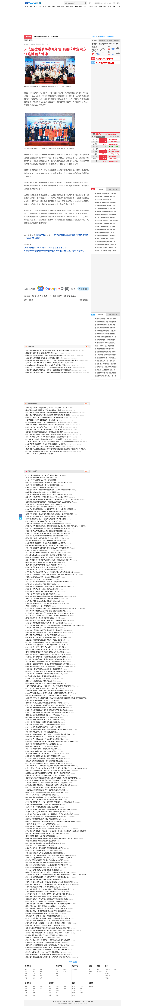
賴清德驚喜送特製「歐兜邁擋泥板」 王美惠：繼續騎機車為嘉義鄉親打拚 (51, 360)
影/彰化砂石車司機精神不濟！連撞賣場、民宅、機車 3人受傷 (47, 933)
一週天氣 (107, 971)
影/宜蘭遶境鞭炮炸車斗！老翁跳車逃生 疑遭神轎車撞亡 (45, 659)
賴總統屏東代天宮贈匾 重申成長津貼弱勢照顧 (110, 233)
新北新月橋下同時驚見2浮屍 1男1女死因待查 (42, 807)
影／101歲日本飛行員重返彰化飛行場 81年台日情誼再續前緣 (47, 616)
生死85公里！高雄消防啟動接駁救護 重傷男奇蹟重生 (45, 775)
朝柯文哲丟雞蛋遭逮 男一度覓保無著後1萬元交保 (43, 475)
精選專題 (74, 969)
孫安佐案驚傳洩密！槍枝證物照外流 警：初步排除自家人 (46, 623)
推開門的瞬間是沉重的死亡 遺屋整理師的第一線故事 (44, 703)
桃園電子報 (45, 44)
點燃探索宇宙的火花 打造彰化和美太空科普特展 (43, 925)
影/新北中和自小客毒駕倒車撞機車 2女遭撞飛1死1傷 (44, 833)
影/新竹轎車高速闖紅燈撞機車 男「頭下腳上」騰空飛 (45, 649)
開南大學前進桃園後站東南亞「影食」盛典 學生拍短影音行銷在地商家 (50, 930)
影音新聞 (28, 983)
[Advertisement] (57, 317)
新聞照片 (52, 983)
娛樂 (76, 6)
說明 (114, 3)
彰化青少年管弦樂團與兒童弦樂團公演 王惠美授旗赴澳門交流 (115, 328)
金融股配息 (110, 36)
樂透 (98, 969)
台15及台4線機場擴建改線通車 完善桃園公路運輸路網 (45, 365)
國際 (53, 6)
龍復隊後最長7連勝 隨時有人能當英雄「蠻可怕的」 (112, 248)
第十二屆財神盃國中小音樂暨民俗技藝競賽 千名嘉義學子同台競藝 (49, 729)
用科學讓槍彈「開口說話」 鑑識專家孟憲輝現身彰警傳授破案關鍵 (49, 785)
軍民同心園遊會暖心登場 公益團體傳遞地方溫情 (43, 724)
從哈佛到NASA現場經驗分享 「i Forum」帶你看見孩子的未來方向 (49, 829)
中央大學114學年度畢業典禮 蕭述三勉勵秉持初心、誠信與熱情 (48, 855)
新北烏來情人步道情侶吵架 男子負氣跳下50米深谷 (44, 826)
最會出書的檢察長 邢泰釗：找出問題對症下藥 (42, 567)
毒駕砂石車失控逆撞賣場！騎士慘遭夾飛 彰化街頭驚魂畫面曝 (48, 586)
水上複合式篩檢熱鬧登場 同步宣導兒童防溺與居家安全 (45, 892)
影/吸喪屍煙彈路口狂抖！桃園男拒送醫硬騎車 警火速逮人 (46, 519)
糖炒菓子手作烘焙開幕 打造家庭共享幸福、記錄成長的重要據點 (48, 770)
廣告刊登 (65, 1001)
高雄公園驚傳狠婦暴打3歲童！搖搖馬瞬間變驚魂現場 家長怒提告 (49, 596)
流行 (41, 978)
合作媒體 (108, 3)
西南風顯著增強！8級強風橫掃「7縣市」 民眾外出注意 (113, 340)
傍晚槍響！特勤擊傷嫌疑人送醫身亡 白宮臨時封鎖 (45, 669)
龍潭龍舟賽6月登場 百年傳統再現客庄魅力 (41, 353)
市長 (41, 296)
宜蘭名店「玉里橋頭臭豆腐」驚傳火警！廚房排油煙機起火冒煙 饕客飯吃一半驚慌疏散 (56, 449)
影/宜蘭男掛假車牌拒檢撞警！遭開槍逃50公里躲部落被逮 (46, 695)
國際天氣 (107, 976)
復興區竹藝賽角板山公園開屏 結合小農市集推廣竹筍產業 (45, 708)
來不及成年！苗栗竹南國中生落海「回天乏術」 (42, 688)
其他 (41, 988)
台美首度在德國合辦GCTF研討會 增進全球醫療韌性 (112, 212)
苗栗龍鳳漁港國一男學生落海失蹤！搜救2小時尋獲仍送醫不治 (47, 691)
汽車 (109, 6)
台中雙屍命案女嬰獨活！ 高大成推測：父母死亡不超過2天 (47, 908)
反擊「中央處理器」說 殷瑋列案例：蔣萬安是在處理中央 (46, 363)
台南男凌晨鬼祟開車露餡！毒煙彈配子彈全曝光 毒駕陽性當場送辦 (49, 509)
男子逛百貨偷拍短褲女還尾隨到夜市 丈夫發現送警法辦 (45, 640)
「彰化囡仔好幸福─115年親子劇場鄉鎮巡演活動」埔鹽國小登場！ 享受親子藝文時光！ (56, 875)
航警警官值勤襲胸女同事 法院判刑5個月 (40, 938)
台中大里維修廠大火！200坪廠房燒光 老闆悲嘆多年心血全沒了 (48, 889)
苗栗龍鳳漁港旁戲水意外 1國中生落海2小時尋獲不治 (44, 591)
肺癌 (68, 296)
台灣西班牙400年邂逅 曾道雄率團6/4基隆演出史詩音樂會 (114, 364)
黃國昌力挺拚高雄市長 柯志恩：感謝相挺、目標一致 (44, 358)
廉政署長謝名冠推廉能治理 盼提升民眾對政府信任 (44, 683)
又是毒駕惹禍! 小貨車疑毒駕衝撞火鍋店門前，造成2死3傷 (46, 911)
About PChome (86, 1001)
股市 (90, 3)
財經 (44, 6)
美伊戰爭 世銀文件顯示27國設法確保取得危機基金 (112, 203)
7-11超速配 (96, 3)
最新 (26, 969)
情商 (41, 971)
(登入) (118, 3)
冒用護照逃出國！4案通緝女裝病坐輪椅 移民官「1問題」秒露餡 (48, 923)
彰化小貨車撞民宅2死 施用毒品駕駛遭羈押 (41, 749)
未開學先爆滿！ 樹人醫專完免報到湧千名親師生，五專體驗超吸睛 (117, 361)
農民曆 (94, 36)
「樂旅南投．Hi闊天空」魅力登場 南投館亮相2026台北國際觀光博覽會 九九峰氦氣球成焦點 (59, 608)
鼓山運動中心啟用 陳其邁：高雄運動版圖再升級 (43, 916)
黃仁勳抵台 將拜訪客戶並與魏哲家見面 (108, 197)
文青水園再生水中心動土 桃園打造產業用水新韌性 (46, 248)
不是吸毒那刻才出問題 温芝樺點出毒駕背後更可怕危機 (45, 603)
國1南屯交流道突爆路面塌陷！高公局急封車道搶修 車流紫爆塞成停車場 (51, 778)
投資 (54, 296)
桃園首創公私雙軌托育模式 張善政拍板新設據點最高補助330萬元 (49, 372)
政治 (35, 6)
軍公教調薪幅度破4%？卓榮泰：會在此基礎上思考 (111, 236)
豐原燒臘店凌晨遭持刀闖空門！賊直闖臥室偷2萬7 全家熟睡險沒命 (49, 502)
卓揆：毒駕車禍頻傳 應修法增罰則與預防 (40, 594)
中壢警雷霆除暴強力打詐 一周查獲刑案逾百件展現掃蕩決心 (47, 816)
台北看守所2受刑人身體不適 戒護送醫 (107, 376)
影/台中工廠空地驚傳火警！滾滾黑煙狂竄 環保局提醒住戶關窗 (48, 928)
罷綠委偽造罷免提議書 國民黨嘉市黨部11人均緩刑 (44, 867)
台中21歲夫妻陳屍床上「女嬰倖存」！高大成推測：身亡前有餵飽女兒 (50, 686)
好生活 (81, 986)
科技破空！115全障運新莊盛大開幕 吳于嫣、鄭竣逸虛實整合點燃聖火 (50, 741)
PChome (102, 3)
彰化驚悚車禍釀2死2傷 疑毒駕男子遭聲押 (41, 732)
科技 (49, 6)
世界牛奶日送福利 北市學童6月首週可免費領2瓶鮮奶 (45, 599)
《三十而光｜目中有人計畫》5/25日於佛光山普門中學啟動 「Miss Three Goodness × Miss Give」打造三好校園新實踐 (67, 768)
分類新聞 (28, 966)
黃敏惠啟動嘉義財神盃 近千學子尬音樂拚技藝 (42, 879)
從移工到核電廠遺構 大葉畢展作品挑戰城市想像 (43, 722)
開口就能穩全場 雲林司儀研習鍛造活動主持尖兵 (43, 618)
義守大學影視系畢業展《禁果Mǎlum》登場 (41, 681)
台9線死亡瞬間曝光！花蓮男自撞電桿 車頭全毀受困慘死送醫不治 (49, 693)
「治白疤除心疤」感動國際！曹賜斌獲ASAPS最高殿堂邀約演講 (48, 809)
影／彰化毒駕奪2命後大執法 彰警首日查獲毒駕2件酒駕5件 (47, 582)
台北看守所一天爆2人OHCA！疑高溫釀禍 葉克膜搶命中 (46, 516)
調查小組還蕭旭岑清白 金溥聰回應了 (47, 36)
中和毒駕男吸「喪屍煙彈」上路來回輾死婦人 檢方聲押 (45, 645)
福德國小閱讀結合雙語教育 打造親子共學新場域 (43, 720)
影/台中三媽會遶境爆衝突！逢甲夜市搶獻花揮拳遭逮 (44, 642)
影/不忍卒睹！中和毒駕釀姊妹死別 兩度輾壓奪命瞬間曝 (45, 662)
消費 (95, 6)
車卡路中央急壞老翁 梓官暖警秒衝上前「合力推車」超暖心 (47, 497)
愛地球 (81, 993)
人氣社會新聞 (113, 189)
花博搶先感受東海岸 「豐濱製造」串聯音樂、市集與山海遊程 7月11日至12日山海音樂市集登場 (59, 831)
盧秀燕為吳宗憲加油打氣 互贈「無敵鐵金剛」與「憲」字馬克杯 (48, 945)
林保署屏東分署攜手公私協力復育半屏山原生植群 (43, 756)
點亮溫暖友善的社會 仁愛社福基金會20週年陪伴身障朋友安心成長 (49, 884)
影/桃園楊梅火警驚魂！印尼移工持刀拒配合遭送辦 (43, 913)
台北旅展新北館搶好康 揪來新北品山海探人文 (42, 751)
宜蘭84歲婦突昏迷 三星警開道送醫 (38, 606)
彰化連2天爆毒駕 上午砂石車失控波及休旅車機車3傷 (44, 853)
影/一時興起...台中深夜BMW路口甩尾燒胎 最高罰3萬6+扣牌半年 (116, 355)
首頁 (26, 6)
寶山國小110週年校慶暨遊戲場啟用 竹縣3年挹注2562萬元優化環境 (50, 780)
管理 (73, 993)
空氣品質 (102, 41)
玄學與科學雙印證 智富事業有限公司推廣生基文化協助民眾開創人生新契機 (52, 625)
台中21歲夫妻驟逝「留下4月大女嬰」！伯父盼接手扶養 (45, 647)
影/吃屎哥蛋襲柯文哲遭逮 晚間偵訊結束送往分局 (43, 819)
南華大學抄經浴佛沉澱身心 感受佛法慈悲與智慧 (43, 737)
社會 (40, 6)
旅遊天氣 (107, 973)
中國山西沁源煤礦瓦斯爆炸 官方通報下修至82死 (111, 242)
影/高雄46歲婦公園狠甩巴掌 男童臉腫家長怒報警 (111, 337)
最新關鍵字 (92, 986)
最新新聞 (97, 314)
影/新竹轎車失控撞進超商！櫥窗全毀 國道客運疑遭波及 (45, 611)
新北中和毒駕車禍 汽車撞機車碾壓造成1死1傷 (110, 215)
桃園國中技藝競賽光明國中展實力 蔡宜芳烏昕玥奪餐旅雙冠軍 (47, 664)
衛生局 (73, 296)
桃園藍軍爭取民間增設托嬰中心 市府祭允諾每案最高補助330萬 (48, 367)
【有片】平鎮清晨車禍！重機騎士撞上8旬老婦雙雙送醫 (45, 524)
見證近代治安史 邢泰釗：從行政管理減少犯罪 (42, 570)
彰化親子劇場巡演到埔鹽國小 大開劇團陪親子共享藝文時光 (47, 865)
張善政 (33, 296)
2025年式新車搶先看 (105, 62)
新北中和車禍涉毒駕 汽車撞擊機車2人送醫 (41, 746)
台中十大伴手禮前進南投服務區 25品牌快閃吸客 (43, 727)
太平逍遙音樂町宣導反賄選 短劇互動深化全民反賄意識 (45, 758)
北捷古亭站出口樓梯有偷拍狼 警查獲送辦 (41, 480)
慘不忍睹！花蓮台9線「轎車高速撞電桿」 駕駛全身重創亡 (46, 705)
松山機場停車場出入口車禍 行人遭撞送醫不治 (42, 717)
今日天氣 (95, 41)
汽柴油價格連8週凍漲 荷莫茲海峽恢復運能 (109, 245)
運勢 (62, 6)
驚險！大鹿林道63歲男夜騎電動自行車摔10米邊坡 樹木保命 (47, 712)
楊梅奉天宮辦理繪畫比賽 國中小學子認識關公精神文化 (45, 921)
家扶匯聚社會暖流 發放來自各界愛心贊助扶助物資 (43, 843)
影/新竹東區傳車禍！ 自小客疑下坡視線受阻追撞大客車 (45, 952)
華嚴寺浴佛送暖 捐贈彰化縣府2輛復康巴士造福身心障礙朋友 (115, 319)
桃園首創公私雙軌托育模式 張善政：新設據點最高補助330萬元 (48, 370)
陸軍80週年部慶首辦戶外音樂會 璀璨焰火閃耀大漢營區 (45, 652)
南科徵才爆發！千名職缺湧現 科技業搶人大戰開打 (44, 901)
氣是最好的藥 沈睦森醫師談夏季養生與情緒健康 (43, 601)
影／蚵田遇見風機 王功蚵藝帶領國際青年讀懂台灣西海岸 (46, 862)
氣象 (106, 966)
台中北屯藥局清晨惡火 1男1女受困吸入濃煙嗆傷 (43, 628)
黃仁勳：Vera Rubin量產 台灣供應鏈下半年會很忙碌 (112, 251)
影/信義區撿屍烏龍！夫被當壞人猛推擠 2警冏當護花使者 (114, 358)
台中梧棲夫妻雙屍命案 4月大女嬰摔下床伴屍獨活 (43, 947)
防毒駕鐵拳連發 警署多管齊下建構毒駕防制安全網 (111, 322)
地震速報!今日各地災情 (104, 59)
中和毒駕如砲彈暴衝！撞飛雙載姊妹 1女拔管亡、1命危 (45, 754)
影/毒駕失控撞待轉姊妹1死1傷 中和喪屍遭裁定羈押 (112, 349)
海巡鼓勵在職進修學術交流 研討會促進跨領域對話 (43, 804)
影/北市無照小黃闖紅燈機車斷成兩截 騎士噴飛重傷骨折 (45, 812)
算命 (90, 969)
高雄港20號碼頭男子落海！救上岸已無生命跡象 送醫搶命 (46, 783)
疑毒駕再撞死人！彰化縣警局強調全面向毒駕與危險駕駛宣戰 (47, 899)
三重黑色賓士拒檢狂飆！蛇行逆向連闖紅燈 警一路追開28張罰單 (48, 613)
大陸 (118, 6)
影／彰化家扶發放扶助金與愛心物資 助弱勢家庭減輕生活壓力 (48, 918)
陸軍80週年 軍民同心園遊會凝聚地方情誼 (40, 836)
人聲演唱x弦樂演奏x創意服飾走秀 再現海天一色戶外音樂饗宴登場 (49, 814)
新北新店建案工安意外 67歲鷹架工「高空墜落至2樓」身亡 (47, 950)
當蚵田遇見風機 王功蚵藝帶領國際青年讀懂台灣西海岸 (45, 848)
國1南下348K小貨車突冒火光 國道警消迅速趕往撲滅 (44, 800)
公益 (81, 990)
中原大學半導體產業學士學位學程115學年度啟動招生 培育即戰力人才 (55, 251)
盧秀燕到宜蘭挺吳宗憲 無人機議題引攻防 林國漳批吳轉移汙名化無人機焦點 (52, 838)
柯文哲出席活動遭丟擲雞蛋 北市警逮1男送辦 (42, 850)
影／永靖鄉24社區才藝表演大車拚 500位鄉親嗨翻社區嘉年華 (47, 620)
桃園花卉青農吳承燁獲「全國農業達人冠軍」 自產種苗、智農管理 (49, 858)
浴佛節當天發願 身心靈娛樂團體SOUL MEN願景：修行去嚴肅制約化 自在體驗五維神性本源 (57, 698)
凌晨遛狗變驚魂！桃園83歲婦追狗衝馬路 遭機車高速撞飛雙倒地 (48, 490)
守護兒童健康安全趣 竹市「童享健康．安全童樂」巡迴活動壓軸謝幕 (50, 802)
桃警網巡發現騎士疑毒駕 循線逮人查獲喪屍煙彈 (43, 577)
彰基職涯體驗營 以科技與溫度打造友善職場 (41, 841)
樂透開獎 (116, 41)
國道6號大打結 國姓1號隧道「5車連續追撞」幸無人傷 (45, 906)
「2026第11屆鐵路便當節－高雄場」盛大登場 (42, 678)
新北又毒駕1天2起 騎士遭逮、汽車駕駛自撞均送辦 (112, 346)
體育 (80, 6)
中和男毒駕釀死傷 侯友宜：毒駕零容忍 (40, 478)
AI (38, 296)
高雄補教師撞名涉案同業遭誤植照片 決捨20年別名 (44, 896)
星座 (67, 6)
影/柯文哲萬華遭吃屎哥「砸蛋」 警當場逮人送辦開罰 (44, 860)
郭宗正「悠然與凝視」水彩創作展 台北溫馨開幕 (42, 870)
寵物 (41, 969)
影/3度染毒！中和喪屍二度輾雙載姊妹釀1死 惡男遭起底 (46, 637)
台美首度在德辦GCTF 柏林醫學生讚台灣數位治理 (111, 194)
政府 (114, 6)
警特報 (114, 969)
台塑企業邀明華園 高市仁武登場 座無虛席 (40, 700)
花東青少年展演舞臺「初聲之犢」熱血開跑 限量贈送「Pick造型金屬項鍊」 (52, 574)
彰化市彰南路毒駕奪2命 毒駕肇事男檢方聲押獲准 (43, 787)
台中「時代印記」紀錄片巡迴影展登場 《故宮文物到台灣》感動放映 (50, 766)
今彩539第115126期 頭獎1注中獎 (106, 221)
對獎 (98, 966)
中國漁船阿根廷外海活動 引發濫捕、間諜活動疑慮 (111, 206)
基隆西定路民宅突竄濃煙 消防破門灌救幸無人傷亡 (44, 635)
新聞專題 (75, 966)
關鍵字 (91, 983)
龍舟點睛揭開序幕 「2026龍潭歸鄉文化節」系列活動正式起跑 (47, 351)
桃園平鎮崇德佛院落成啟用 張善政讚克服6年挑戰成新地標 (46, 355)
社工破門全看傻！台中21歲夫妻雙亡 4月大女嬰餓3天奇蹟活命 (48, 894)
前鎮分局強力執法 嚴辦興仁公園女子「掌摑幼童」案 (44, 715)
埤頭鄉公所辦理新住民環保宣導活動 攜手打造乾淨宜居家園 (47, 494)
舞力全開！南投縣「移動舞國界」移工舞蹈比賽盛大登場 (45, 533)
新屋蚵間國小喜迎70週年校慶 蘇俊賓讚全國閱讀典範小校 (46, 657)
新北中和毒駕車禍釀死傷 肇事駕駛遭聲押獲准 (42, 485)
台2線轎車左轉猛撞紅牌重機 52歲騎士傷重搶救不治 (44, 511)
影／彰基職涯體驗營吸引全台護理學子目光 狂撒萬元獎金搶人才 (48, 877)
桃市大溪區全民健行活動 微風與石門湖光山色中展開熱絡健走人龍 (49, 882)
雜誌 (104, 6)
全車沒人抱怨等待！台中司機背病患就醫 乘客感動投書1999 (47, 630)
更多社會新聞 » (84, 300)
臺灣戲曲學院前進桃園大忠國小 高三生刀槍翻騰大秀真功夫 (46, 632)
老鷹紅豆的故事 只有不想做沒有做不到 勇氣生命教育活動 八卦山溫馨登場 (52, 499)
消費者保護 (71, 1001)
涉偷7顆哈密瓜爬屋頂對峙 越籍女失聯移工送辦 (110, 367)
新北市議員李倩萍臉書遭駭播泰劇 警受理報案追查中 (45, 792)
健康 (71, 6)
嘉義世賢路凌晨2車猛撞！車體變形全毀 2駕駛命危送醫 (45, 654)
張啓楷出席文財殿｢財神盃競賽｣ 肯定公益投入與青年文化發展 (48, 940)
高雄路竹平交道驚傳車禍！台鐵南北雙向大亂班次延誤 (45, 739)
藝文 (81, 988)
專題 (31, 6)
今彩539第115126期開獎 (103, 200)
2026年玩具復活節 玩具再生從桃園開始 (40, 795)
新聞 (26, 40)
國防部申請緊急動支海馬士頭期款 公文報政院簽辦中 (112, 209)
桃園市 (59, 296)
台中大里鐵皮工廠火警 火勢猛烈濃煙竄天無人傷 (43, 887)
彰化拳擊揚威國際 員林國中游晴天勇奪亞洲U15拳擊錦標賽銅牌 (116, 325)
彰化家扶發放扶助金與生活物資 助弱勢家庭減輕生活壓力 (46, 763)
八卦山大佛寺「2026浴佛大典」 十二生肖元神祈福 (111, 343)
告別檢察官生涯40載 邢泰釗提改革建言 (40, 579)
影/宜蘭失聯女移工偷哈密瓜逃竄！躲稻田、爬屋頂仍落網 (113, 373)
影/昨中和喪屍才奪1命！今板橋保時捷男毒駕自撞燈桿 (112, 331)
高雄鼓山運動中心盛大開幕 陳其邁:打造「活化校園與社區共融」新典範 (50, 821)
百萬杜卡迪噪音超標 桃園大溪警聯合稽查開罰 (42, 589)
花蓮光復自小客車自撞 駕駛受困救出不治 (41, 584)
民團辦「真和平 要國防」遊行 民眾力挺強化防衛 (111, 239)
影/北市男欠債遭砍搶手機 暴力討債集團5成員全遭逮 (44, 761)
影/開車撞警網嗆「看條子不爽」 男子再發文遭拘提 (44, 935)
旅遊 (100, 6)
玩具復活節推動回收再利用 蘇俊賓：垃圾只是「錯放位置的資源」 (49, 957)
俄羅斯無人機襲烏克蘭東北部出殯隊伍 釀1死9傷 (111, 230)
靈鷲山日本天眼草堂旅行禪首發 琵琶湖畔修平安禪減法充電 (46, 710)
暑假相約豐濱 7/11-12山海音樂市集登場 (40, 824)
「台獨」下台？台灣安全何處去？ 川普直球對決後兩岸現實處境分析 (49, 572)
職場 (58, 6)
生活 (85, 6)
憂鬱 (45, 296)
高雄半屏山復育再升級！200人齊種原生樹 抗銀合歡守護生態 (47, 671)
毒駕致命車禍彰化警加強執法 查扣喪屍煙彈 (41, 492)
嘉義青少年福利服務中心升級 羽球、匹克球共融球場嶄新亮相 (48, 734)
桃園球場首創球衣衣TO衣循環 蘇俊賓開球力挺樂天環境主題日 (47, 666)
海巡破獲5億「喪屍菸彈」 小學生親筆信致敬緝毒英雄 (45, 942)
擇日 (90, 973)
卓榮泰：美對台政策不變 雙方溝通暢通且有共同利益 (112, 227)
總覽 (73, 986)
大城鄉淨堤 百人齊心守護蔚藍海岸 (38, 846)
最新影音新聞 (113, 314)
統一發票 (99, 971)
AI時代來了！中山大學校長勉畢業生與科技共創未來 (44, 674)
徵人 (92, 1001)
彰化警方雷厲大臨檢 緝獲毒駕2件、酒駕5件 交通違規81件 (114, 352)
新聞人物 (59, 966)
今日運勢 (101, 36)
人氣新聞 (97, 189)
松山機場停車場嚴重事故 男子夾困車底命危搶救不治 (45, 797)
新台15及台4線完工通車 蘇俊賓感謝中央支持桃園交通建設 (46, 954)
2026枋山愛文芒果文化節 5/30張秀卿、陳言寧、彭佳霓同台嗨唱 (48, 773)
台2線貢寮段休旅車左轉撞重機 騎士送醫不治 (110, 334)
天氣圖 (106, 978)
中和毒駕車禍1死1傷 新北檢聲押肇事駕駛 (41, 676)
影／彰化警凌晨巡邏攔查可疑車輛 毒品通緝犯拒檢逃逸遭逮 (47, 482)
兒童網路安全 (78, 1001)
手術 (50, 296)
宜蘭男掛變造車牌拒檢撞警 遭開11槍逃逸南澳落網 (44, 565)
